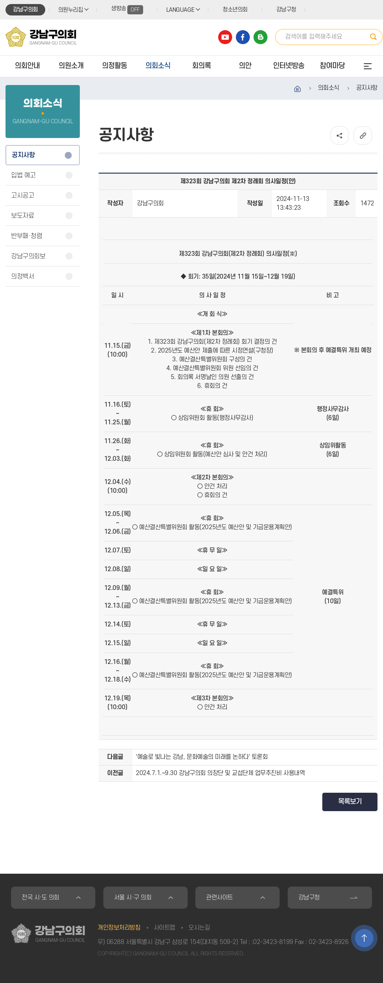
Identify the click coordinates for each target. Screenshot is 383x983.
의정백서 (22, 276)
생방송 (127, 9)
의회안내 (27, 66)
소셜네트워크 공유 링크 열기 (339, 135)
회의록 (201, 66)
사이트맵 (164, 927)
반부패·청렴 (26, 236)
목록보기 (350, 802)
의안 (245, 66)
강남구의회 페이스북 (243, 37)
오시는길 (199, 927)
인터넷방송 (288, 66)
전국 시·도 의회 (40, 897)
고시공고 (22, 195)
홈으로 (297, 89)
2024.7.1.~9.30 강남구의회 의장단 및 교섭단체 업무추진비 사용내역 (220, 773)
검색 (375, 37)
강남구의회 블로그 (260, 37)
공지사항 (23, 155)
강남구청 (286, 9)
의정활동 (114, 66)
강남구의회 (25, 9)
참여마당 (332, 66)
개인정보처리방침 (118, 927)
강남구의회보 (28, 256)
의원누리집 (70, 10)
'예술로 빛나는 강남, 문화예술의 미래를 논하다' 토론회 (201, 757)
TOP (364, 938)
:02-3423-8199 (272, 942)
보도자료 (22, 215)
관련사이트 (219, 897)
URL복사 (363, 135)
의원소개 (71, 66)
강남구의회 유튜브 (225, 37)
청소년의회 (235, 9)
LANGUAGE (180, 10)
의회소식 (157, 66)
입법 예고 (23, 175)
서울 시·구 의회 (133, 897)
